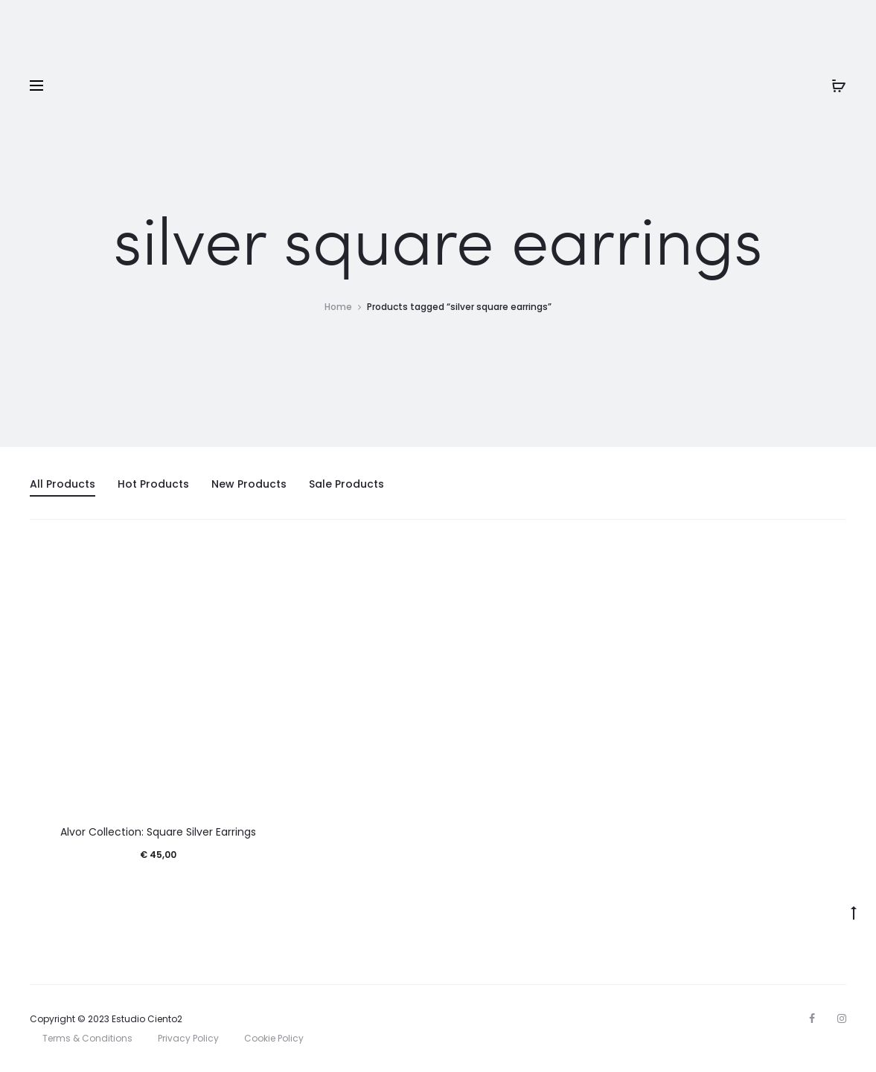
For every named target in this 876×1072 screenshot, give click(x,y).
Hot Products (153, 484)
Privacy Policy (188, 1038)
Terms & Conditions (87, 1038)
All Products (62, 484)
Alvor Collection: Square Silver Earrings (158, 831)
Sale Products (346, 484)
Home (338, 306)
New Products (249, 484)
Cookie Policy (274, 1038)
